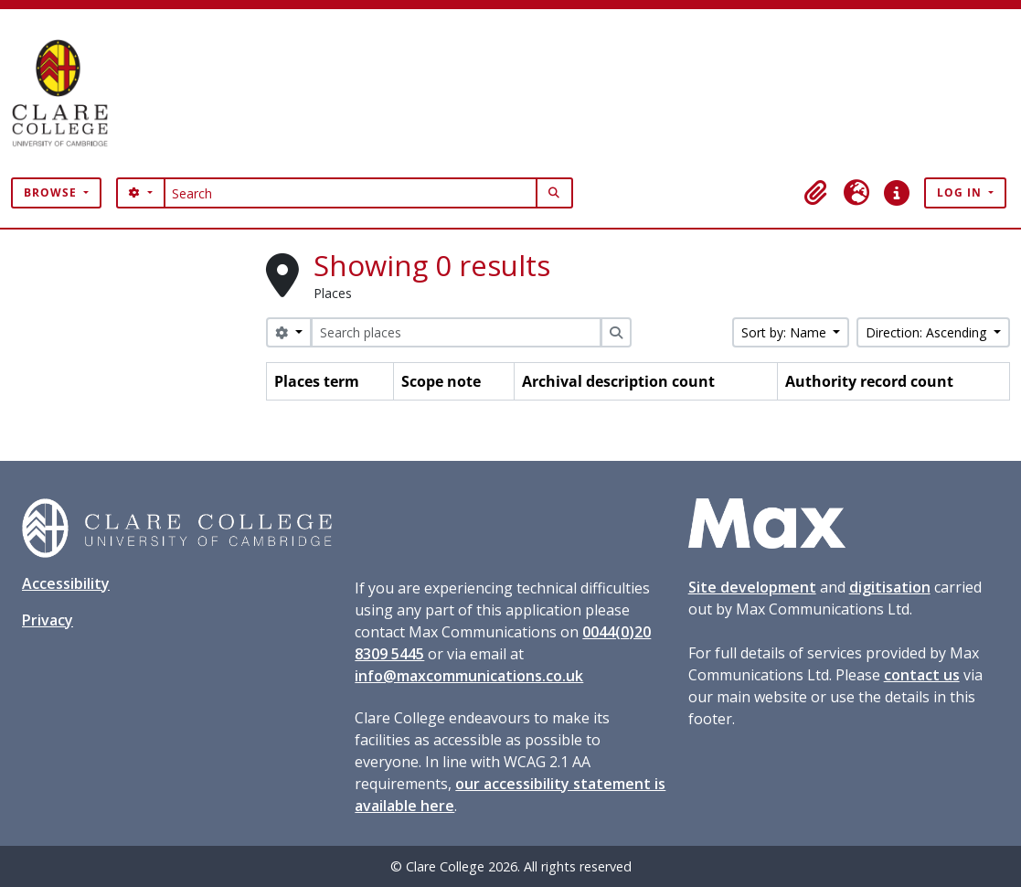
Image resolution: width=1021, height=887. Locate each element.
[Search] (351, 192)
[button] (816, 193)
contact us (922, 675)
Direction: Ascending (928, 332)
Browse (52, 192)
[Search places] (456, 332)
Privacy (47, 620)
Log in (961, 192)
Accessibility (66, 583)
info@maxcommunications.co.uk (469, 676)
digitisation (890, 587)
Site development (752, 587)
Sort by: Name (785, 332)
